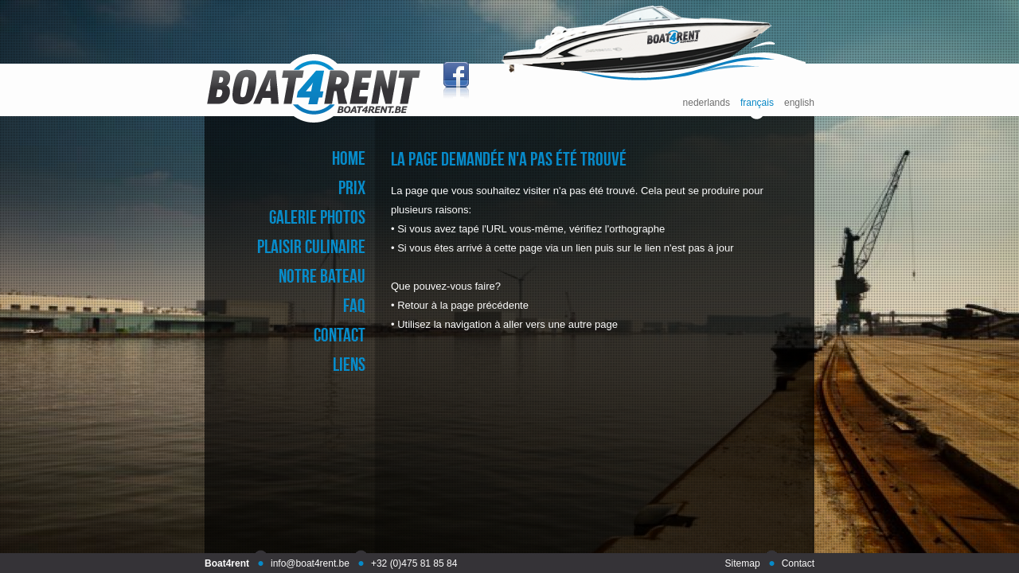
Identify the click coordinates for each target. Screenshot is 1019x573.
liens (349, 364)
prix (351, 187)
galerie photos (317, 217)
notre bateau (322, 276)
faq (354, 305)
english (799, 103)
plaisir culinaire (311, 246)
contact (339, 335)
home (348, 158)
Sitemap (742, 563)
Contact (798, 563)
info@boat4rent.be (310, 563)
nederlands (706, 103)
